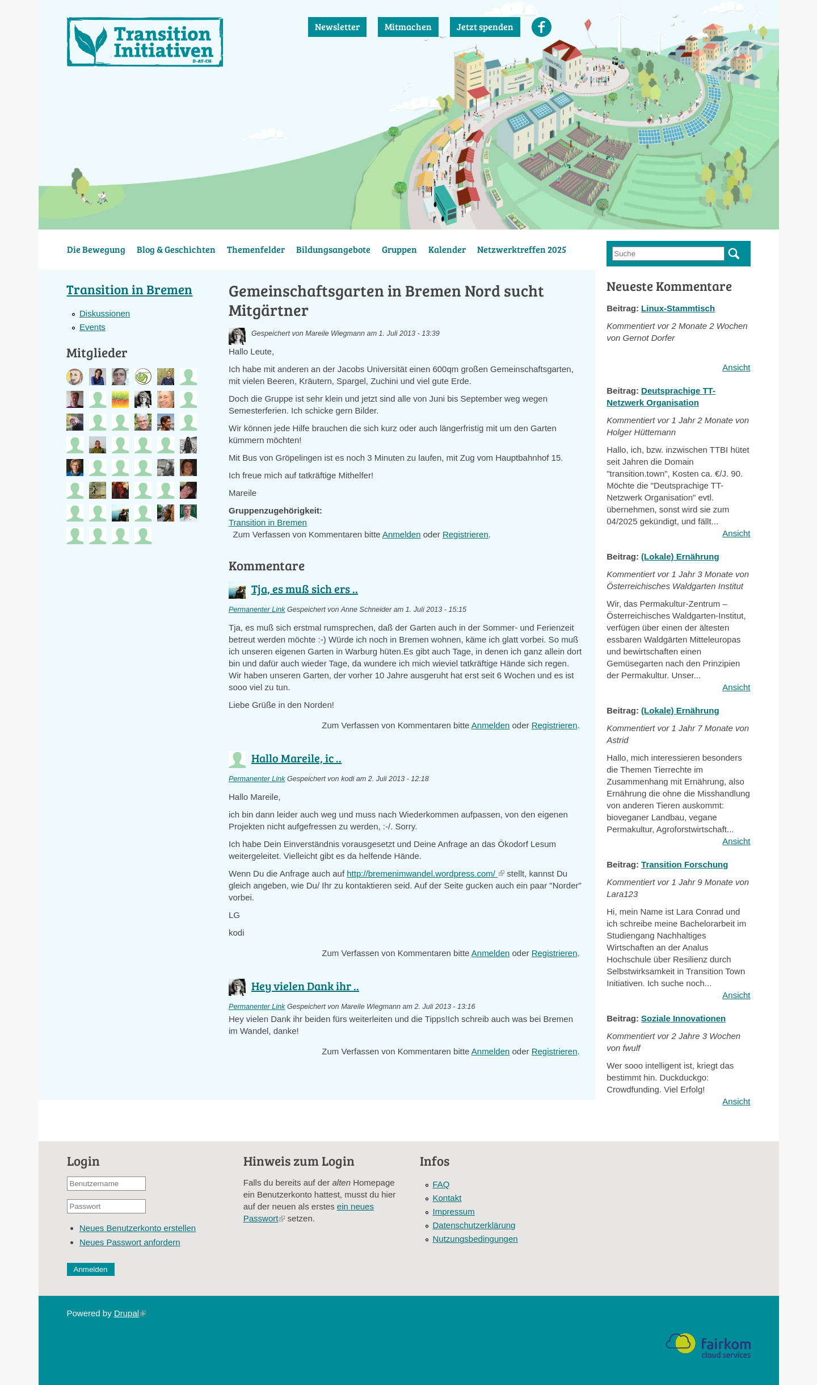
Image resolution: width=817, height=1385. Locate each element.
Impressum (454, 1211)
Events (92, 327)
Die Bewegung (96, 249)
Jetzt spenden (485, 26)
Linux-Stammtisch (678, 308)
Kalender (447, 249)
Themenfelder (256, 249)
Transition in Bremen (268, 522)
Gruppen (399, 249)
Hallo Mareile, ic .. (296, 758)
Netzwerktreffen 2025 (521, 249)
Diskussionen (104, 313)
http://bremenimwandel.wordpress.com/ (425, 873)
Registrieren (465, 534)
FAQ (441, 1184)
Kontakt (447, 1198)
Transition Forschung (684, 864)
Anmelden (401, 534)
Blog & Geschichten (176, 249)
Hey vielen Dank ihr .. (305, 986)
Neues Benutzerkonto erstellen (137, 1228)
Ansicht (736, 367)
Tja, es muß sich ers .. (304, 588)
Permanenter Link (257, 610)
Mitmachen (408, 26)
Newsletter (337, 26)
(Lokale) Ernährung (680, 556)
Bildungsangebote (333, 249)
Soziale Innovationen (683, 1018)
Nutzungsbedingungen (475, 1239)
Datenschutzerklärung (474, 1225)
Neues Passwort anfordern (129, 1242)
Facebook (541, 27)
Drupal (130, 1313)
